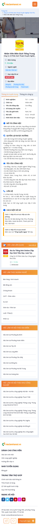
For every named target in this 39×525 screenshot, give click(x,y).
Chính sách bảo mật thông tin (11, 479)
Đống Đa (8, 84)
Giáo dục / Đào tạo (11, 70)
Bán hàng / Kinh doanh (11, 279)
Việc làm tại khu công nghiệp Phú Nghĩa (16, 421)
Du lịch (5, 302)
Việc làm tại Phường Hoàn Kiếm (13, 340)
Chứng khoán (7, 291)
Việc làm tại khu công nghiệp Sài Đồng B (16, 426)
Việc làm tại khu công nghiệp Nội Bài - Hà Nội (18, 391)
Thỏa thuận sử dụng (8, 483)
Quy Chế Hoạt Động (8, 490)
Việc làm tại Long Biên (10, 352)
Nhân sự (6, 319)
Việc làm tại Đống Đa (10, 363)
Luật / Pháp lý (7, 313)
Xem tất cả (32, 245)
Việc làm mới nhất (7, 455)
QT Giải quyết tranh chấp (9, 486)
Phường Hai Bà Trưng (12, 87)
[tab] (9, 94)
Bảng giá (4, 470)
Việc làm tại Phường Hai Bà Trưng (14, 369)
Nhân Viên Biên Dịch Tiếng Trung (19, 54)
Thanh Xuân (24, 87)
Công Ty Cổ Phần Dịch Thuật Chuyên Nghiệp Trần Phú (19, 13)
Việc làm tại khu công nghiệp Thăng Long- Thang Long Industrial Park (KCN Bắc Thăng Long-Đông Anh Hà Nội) (19, 413)
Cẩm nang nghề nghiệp (9, 458)
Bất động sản (7, 285)
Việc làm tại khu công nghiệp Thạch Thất (16, 397)
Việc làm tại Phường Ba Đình (12, 335)
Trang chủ (4, 11)
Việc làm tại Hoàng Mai (11, 374)
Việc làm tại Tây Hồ (9, 346)
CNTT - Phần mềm (9, 296)
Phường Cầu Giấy (19, 84)
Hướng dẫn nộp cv (7, 461)
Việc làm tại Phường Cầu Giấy (13, 357)
